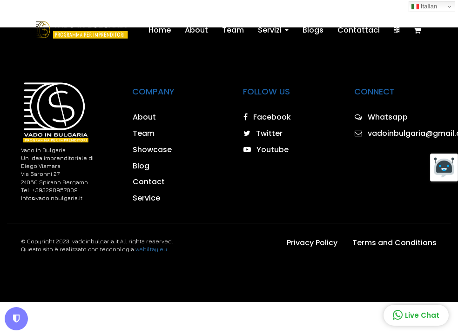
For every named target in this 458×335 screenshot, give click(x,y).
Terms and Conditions (394, 242)
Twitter (263, 133)
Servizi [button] (273, 30)
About (196, 30)
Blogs (313, 30)
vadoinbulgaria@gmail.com (396, 133)
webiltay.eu (151, 249)
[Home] (81, 30)
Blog (141, 166)
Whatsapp (381, 117)
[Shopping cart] (417, 30)
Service (146, 198)
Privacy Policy (312, 242)
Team (233, 30)
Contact (149, 181)
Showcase (152, 149)
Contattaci (358, 30)
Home (159, 30)
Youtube (266, 149)
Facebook (267, 117)
